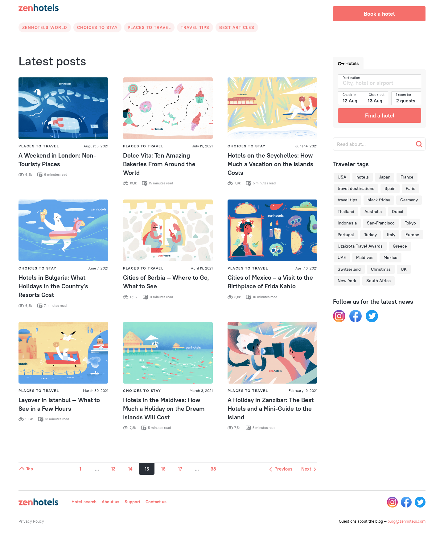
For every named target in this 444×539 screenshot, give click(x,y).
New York (347, 280)
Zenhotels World (44, 27)
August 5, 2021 (96, 146)
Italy (391, 234)
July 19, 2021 (202, 146)
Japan (384, 177)
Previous (280, 469)
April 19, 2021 (202, 268)
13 (113, 469)
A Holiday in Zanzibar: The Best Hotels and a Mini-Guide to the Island (271, 408)
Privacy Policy (31, 521)
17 (180, 469)
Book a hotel (379, 13)
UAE (342, 257)
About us (110, 501)
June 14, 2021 (306, 146)
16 (163, 469)
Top (25, 468)
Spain (390, 188)
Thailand (346, 211)
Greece (400, 246)
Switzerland (349, 269)
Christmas (381, 269)
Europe (412, 234)
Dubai (397, 211)
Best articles (236, 27)
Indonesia (347, 223)
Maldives (364, 257)
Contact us (156, 501)
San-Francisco (381, 223)
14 (130, 469)
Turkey (370, 234)
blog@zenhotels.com (407, 521)
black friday (379, 200)
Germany (409, 200)
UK (404, 269)
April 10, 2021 (306, 268)
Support (132, 501)
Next (308, 469)
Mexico (390, 257)
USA (342, 177)
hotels (362, 177)
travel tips (347, 200)
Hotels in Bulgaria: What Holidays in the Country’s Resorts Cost (53, 286)
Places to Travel (149, 27)
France (407, 177)
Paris (410, 188)
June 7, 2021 (98, 268)
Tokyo (410, 223)
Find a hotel (379, 115)
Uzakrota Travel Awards (360, 246)
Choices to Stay (97, 27)
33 (213, 469)
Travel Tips (195, 27)
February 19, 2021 (303, 390)
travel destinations (356, 188)
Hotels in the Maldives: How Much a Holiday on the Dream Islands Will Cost (164, 408)
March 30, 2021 (95, 390)
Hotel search (84, 501)
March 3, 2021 (201, 390)
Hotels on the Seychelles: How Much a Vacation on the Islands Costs (270, 163)
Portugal (346, 234)
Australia (373, 211)
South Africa (378, 280)
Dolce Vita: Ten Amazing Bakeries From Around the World (159, 163)
